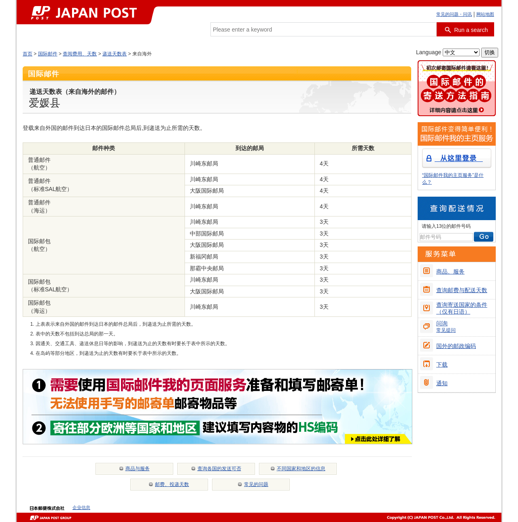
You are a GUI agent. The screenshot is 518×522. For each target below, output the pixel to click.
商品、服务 (450, 271)
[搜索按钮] (465, 29)
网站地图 (485, 14)
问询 (446, 326)
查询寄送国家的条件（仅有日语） (461, 308)
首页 (27, 54)
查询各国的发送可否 (219, 468)
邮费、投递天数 (172, 484)
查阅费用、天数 (80, 54)
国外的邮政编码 (456, 346)
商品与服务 (137, 468)
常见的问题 (256, 484)
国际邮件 (47, 54)
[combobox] (323, 29)
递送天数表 (114, 54)
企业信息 (81, 507)
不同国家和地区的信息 (301, 468)
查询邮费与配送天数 (461, 290)
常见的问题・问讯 (454, 14)
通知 (442, 383)
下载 (442, 364)
